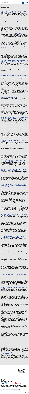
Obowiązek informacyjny (17, 389)
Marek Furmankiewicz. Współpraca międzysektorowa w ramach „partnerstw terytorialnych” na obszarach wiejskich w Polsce (13, 151)
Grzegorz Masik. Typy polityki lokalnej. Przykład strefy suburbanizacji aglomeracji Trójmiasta (14, 141)
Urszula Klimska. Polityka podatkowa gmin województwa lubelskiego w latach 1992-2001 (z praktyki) (14, 76)
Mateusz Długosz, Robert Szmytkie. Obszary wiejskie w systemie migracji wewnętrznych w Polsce (12, 343)
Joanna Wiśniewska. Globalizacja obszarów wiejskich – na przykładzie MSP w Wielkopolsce (13, 275)
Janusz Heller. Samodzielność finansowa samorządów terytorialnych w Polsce (13, 307)
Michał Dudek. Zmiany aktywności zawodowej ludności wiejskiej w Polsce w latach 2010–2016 (14, 288)
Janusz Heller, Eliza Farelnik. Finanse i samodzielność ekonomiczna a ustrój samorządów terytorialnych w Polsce (13, 161)
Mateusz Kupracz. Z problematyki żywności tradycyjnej (10, 97)
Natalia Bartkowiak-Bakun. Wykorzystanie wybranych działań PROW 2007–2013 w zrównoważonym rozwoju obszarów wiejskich (14, 215)
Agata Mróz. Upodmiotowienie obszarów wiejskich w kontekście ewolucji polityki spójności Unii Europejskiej (14, 353)
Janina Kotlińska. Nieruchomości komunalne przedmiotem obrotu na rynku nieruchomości (13, 196)
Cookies (7, 389)
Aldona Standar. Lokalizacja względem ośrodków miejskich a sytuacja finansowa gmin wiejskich (14, 329)
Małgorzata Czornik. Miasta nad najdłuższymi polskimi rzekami (11, 33)
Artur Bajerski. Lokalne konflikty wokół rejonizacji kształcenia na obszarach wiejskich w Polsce (14, 254)
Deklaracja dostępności (11, 389)
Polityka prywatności (3, 389)
